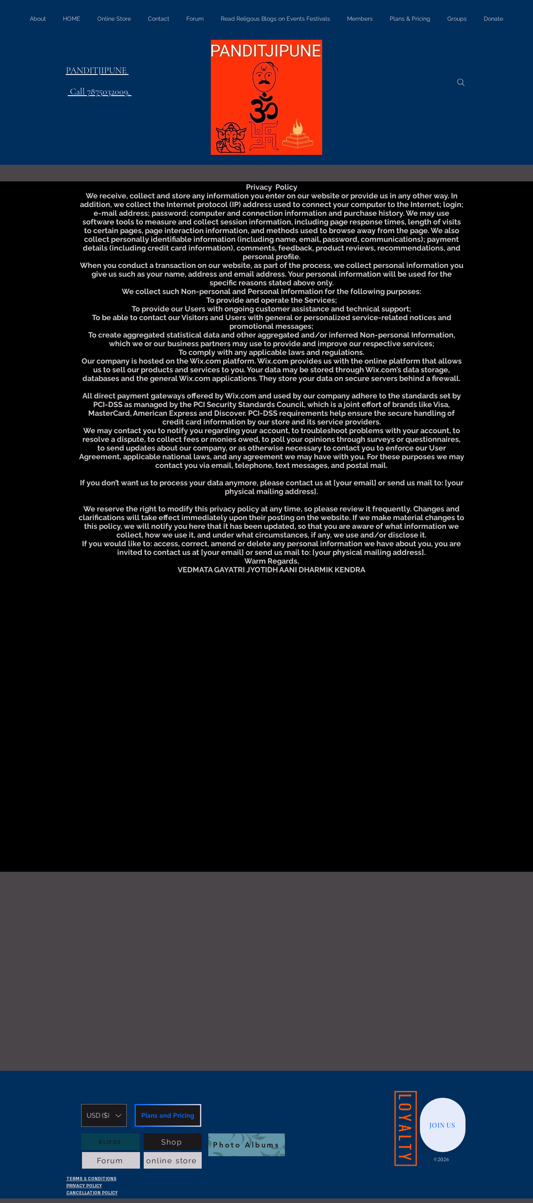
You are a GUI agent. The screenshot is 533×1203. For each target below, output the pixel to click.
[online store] (173, 1160)
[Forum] (111, 1160)
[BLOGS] (110, 1141)
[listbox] (104, 1115)
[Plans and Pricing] (168, 1115)
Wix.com (205, 361)
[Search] (461, 82)
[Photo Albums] (246, 1144)
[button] (104, 1115)
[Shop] (173, 1141)
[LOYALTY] (405, 1128)
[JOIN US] (442, 1125)
